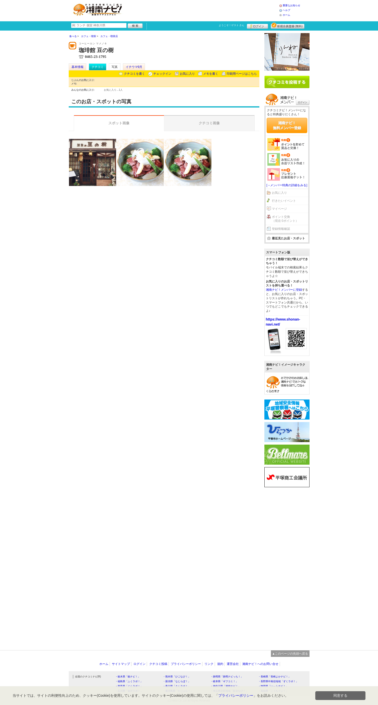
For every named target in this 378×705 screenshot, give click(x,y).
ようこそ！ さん (232, 25)
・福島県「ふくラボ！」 (129, 681)
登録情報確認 (281, 229)
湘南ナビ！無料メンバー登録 (287, 125)
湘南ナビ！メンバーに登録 (284, 289)
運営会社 (233, 664)
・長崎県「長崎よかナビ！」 (274, 676)
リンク (208, 664)
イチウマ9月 (134, 67)
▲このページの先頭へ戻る (290, 653)
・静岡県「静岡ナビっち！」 (226, 676)
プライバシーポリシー (186, 664)
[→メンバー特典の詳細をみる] (286, 185)
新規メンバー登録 (288, 25)
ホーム (286, 15)
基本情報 (77, 67)
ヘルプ (286, 10)
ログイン (257, 25)
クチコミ (98, 67)
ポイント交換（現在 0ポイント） (285, 219)
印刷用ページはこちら (242, 73)
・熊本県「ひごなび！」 (176, 676)
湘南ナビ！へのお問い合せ (260, 664)
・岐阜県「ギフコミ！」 (224, 681)
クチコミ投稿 (158, 664)
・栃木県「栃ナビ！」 (127, 676)
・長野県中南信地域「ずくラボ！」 (278, 681)
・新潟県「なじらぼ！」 (176, 681)
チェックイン (162, 73)
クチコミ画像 (209, 123)
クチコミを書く (134, 73)
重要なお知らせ (291, 5)
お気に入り (187, 73)
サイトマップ (121, 664)
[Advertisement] (202, 10)
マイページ (279, 209)
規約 (220, 664)
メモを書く (210, 73)
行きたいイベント (284, 201)
